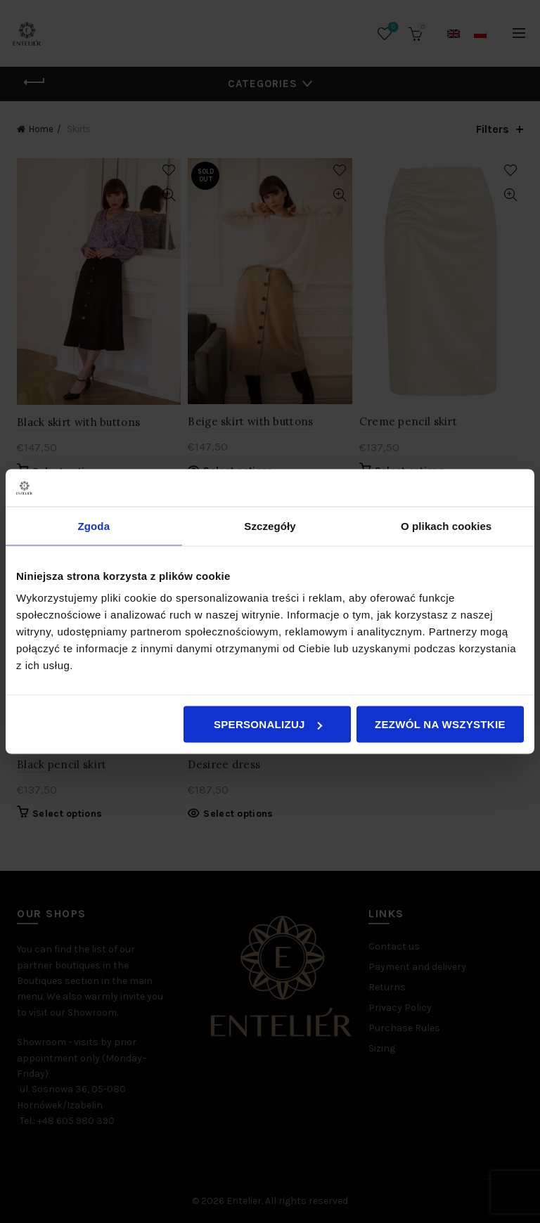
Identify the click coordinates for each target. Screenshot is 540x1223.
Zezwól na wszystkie (440, 724)
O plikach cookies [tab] (446, 525)
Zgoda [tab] (94, 525)
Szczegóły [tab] (269, 525)
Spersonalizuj (268, 724)
